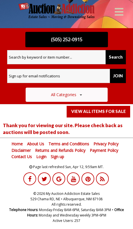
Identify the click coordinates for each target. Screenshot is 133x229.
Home (17, 144)
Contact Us (21, 156)
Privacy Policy (105, 144)
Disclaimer (21, 150)
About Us (35, 144)
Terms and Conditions (68, 144)
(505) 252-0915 (66, 39)
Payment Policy (104, 150)
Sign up (57, 156)
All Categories (66, 94)
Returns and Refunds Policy (60, 150)
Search (116, 57)
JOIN (118, 75)
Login (41, 156)
